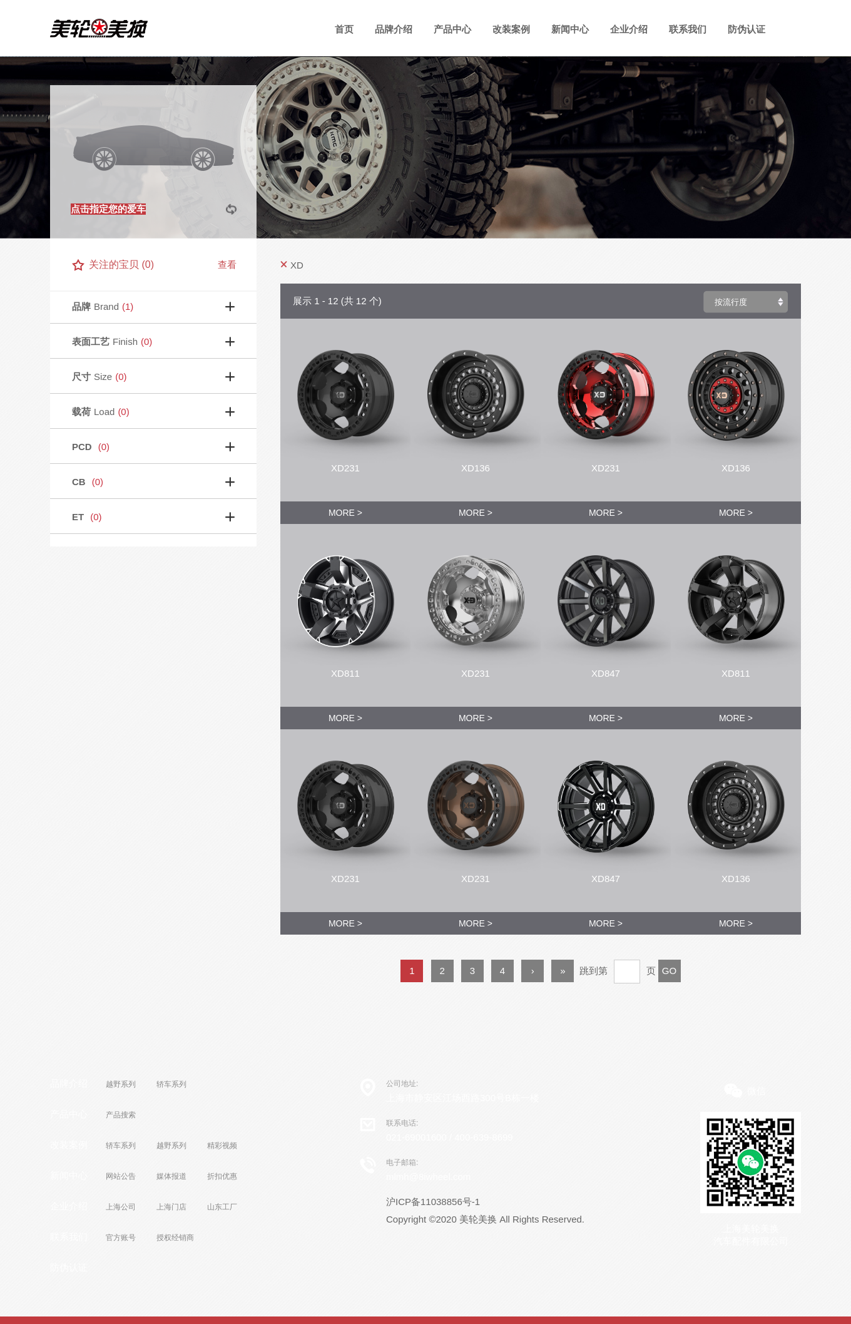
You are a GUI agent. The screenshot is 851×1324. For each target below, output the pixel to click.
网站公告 (121, 1176)
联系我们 (687, 29)
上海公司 (121, 1207)
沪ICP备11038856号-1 (433, 1201)
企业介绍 (629, 29)
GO (669, 970)
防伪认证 (746, 29)
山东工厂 (222, 1207)
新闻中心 (570, 29)
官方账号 (121, 1237)
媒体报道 (171, 1176)
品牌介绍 (393, 29)
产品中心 (69, 1114)
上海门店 (171, 1207)
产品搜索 (121, 1115)
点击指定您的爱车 (108, 208)
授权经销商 (175, 1237)
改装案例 (511, 29)
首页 (344, 29)
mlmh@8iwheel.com (428, 1176)
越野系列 (121, 1084)
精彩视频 (222, 1145)
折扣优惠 (222, 1176)
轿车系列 (171, 1084)
